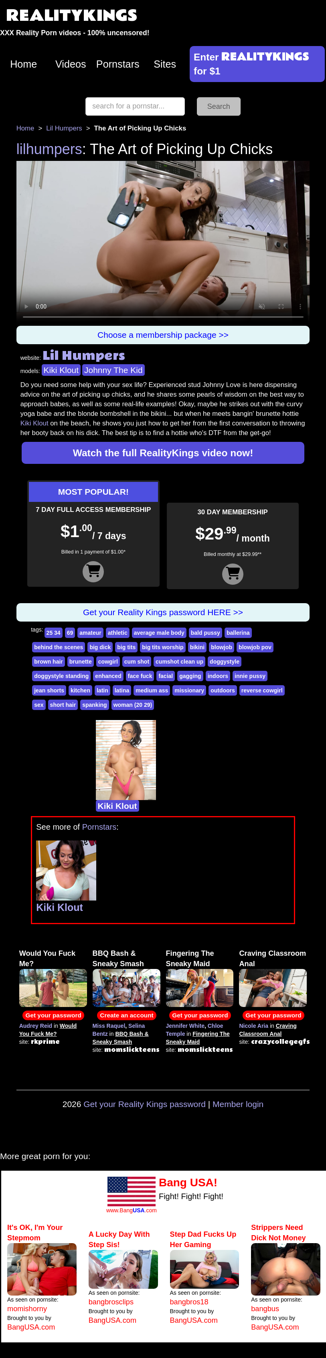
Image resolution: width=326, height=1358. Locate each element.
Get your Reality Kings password (144, 1104)
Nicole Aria (253, 1026)
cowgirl (108, 661)
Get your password (53, 1015)
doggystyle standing (61, 676)
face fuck (140, 676)
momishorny (27, 1309)
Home (23, 64)
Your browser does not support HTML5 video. (163, 243)
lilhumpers (49, 149)
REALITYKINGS (72, 16)
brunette (80, 661)
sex (38, 705)
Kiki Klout (61, 370)
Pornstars (118, 64)
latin (102, 690)
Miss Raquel (109, 1026)
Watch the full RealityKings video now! (163, 452)
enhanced (108, 676)
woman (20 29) (132, 705)
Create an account (126, 1015)
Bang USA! (188, 1182)
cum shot (136, 661)
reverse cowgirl (262, 690)
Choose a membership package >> (163, 334)
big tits (126, 647)
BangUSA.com (31, 1327)
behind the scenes (58, 647)
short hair (63, 705)
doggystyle (224, 661)
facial (165, 676)
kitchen (80, 690)
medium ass (152, 690)
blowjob (221, 647)
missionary (189, 690)
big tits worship (162, 647)
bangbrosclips (111, 1302)
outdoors (223, 690)
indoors (218, 676)
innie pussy (250, 676)
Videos (70, 64)
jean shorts (49, 690)
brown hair (48, 661)
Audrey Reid (35, 1026)
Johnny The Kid (113, 370)
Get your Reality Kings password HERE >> (163, 612)
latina (122, 690)
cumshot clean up (179, 661)
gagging (190, 676)
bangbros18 (189, 1302)
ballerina (238, 633)
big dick (100, 647)
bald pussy (205, 633)
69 (70, 633)
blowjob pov (255, 647)
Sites (165, 64)
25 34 (54, 633)
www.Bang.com (131, 1210)
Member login (238, 1104)
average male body (159, 633)
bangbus (265, 1309)
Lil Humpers (64, 128)
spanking (94, 705)
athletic (118, 633)
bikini (197, 647)
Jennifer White (185, 1026)
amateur (90, 633)
